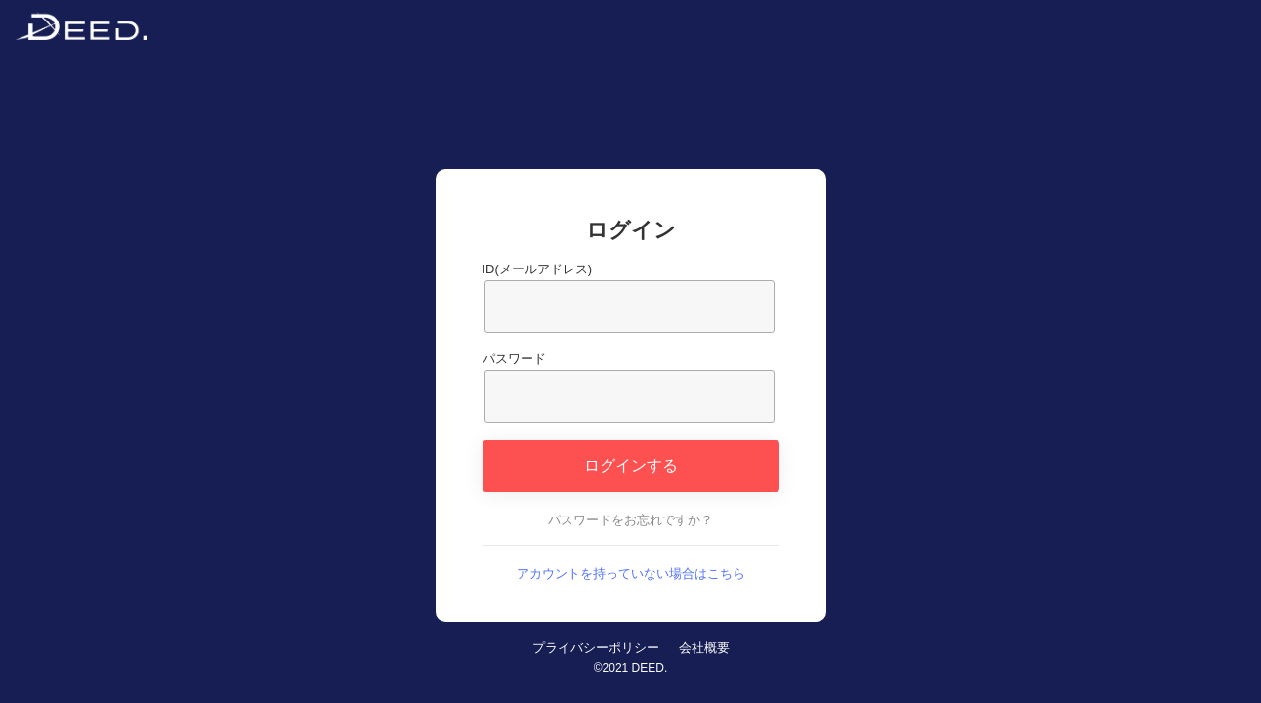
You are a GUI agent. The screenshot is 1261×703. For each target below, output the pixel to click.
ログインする (631, 465)
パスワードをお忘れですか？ (630, 520)
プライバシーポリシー (595, 648)
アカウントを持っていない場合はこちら (631, 573)
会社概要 (704, 648)
